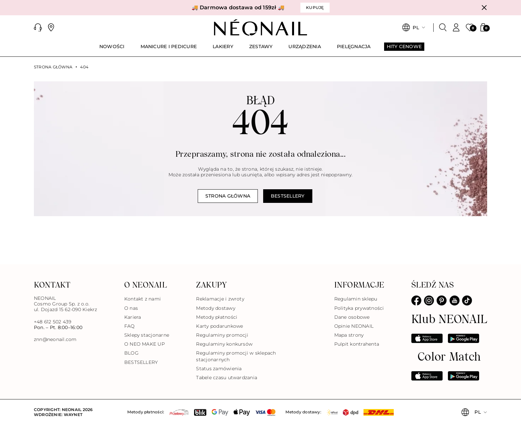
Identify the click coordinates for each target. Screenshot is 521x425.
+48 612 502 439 (52, 322)
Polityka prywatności (359, 308)
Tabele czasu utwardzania (226, 378)
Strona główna (53, 67)
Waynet (73, 414)
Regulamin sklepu (355, 299)
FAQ (129, 326)
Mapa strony (349, 335)
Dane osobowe (352, 317)
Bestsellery (288, 196)
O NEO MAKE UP (144, 344)
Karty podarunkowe (219, 326)
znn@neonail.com (55, 339)
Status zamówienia (219, 369)
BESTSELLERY (141, 362)
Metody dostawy (215, 308)
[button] (38, 28)
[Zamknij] (484, 7)
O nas (131, 308)
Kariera (132, 317)
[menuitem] (112, 49)
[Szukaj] (443, 28)
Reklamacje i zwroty (220, 299)
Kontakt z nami (142, 299)
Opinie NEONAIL (353, 326)
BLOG (131, 353)
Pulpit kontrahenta (356, 344)
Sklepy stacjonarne (146, 335)
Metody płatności (216, 317)
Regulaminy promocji (222, 335)
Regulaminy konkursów (224, 344)
